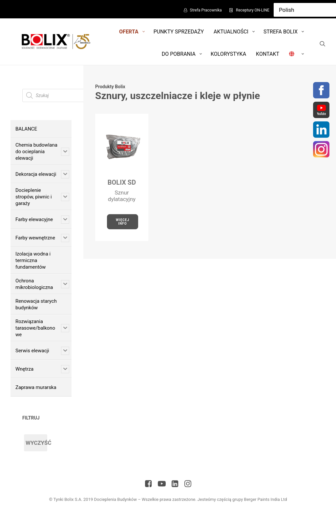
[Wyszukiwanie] (323, 43)
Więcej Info (123, 221)
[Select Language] (305, 10)
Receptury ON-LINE (252, 10)
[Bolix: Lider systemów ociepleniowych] (54, 41)
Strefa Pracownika (206, 10)
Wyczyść (36, 443)
